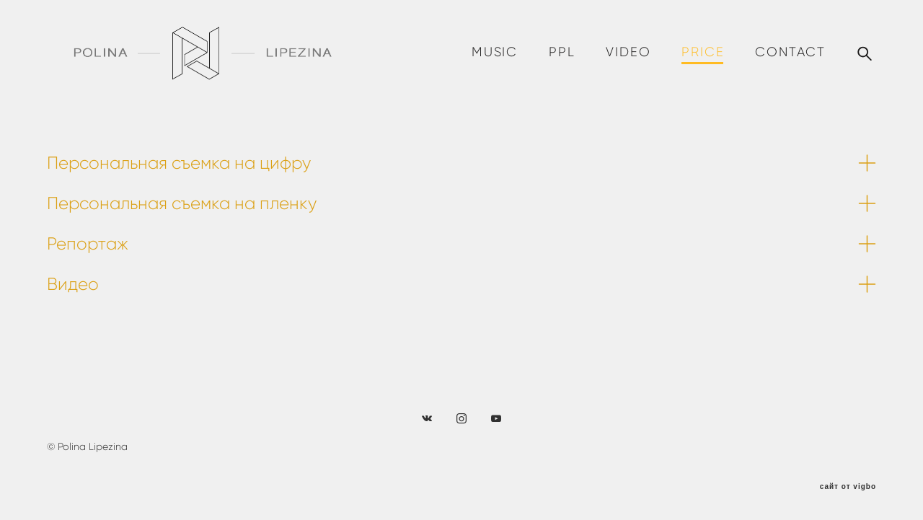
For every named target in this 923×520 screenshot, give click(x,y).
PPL (562, 51)
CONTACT (790, 51)
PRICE (702, 51)
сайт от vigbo (848, 486)
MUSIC (495, 51)
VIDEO (628, 51)
